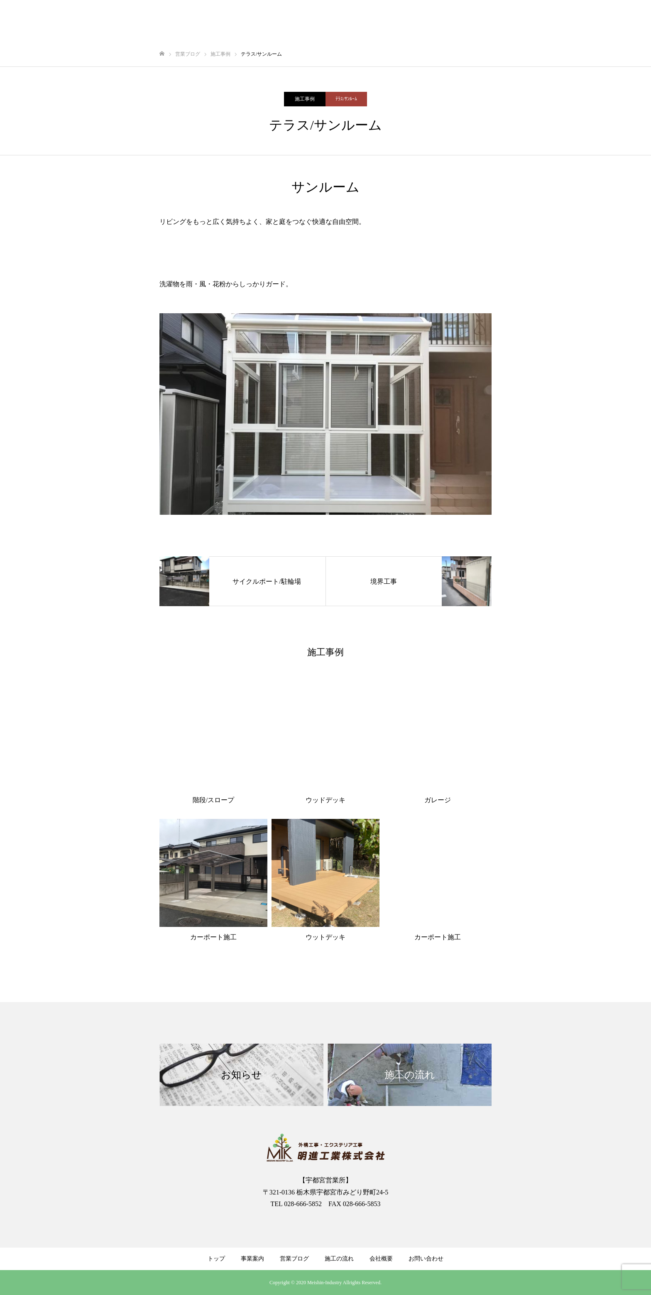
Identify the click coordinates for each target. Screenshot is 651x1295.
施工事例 (305, 99)
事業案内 (252, 1259)
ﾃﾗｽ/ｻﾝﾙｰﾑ (346, 99)
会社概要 (381, 1259)
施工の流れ (339, 1259)
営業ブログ (294, 1259)
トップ (216, 1259)
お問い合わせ (426, 1259)
